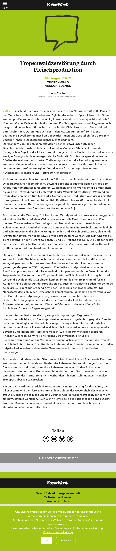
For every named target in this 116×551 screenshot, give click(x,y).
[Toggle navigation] (5, 3)
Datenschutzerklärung (58, 533)
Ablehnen (65, 541)
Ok (46, 541)
